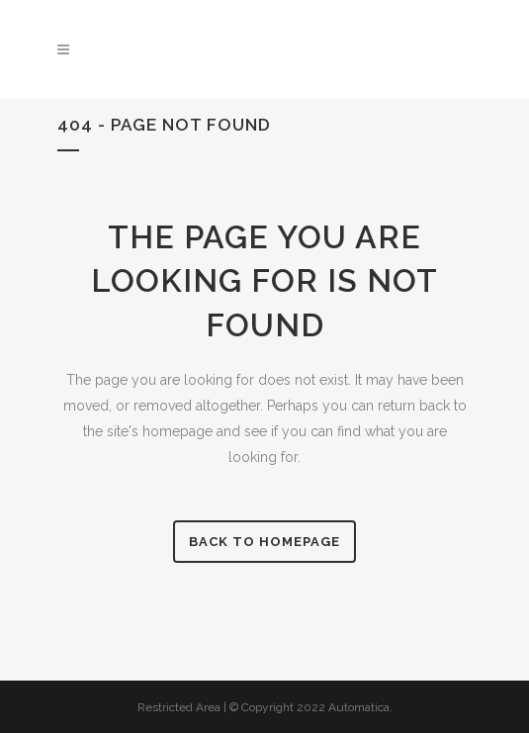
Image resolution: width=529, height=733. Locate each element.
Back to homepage (264, 541)
